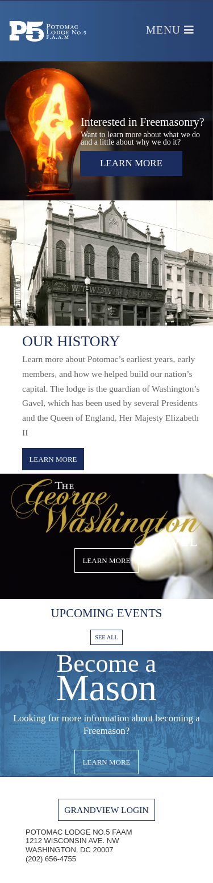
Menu (170, 30)
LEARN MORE (53, 459)
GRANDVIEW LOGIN (106, 810)
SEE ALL (106, 637)
